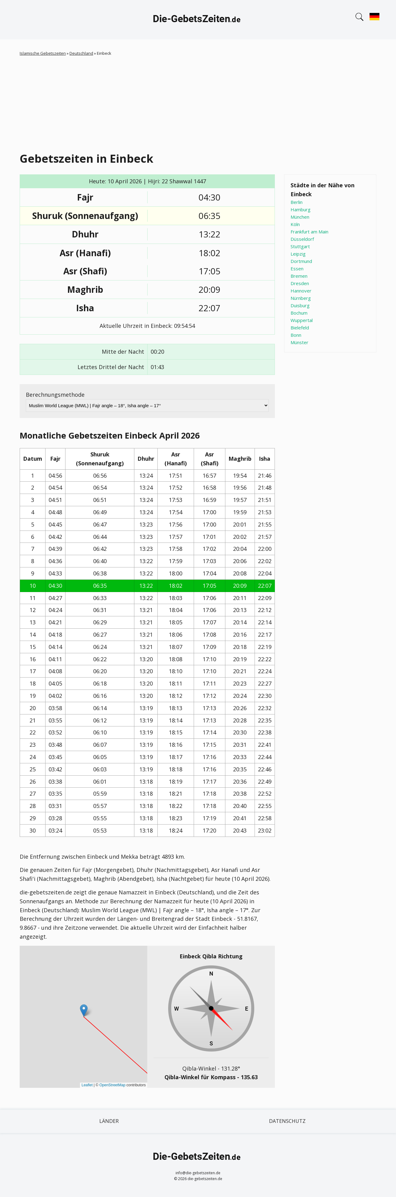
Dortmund (301, 261)
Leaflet (87, 1085)
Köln (295, 224)
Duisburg (300, 305)
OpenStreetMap (112, 1085)
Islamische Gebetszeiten (43, 53)
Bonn (296, 335)
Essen (297, 268)
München (300, 217)
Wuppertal (302, 320)
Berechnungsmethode (55, 394)
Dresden (300, 283)
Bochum (299, 313)
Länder (109, 1121)
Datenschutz (287, 1121)
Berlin (297, 202)
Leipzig (298, 254)
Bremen (299, 276)
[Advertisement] (198, 103)
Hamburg (301, 209)
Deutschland (81, 53)
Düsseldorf (302, 239)
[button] (84, 1010)
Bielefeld (300, 327)
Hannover (301, 291)
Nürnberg (301, 298)
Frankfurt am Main (309, 232)
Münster (299, 342)
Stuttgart (300, 246)
